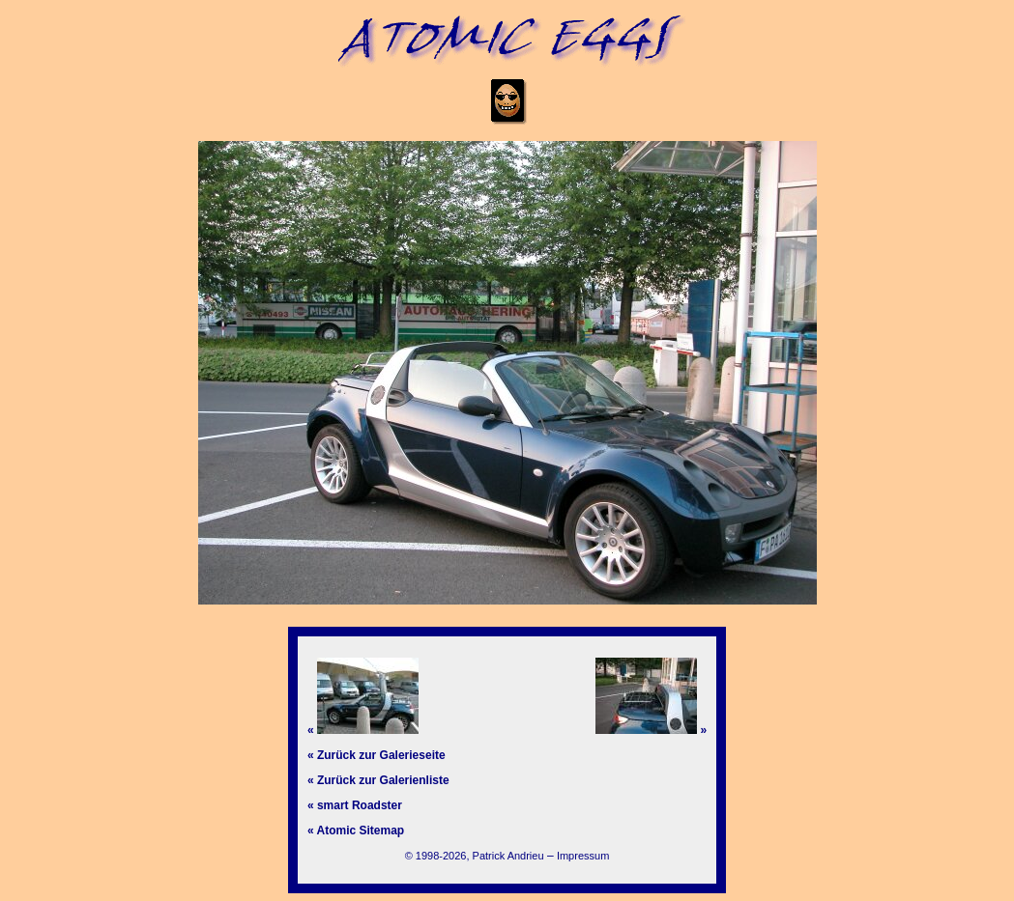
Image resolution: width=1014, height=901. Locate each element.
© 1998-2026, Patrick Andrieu (474, 855)
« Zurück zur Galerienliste (378, 780)
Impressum (583, 855)
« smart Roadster (354, 805)
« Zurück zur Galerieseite (376, 755)
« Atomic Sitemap (355, 830)
